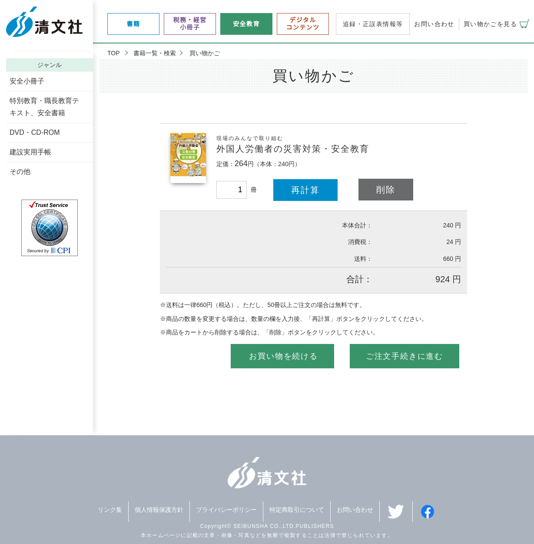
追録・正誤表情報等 (373, 23)
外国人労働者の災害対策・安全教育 (292, 149)
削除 (385, 189)
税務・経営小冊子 (190, 24)
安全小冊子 (27, 81)
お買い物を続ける (283, 356)
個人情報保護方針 (159, 509)
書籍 (133, 23)
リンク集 (110, 509)
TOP (113, 53)
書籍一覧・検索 (154, 53)
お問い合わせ (434, 23)
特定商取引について (296, 509)
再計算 (305, 190)
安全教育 (246, 23)
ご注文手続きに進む (404, 356)
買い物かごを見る (490, 23)
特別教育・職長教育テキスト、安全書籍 (44, 107)
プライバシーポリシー (226, 509)
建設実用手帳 (30, 152)
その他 (20, 171)
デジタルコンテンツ (303, 24)
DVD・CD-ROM (35, 132)
